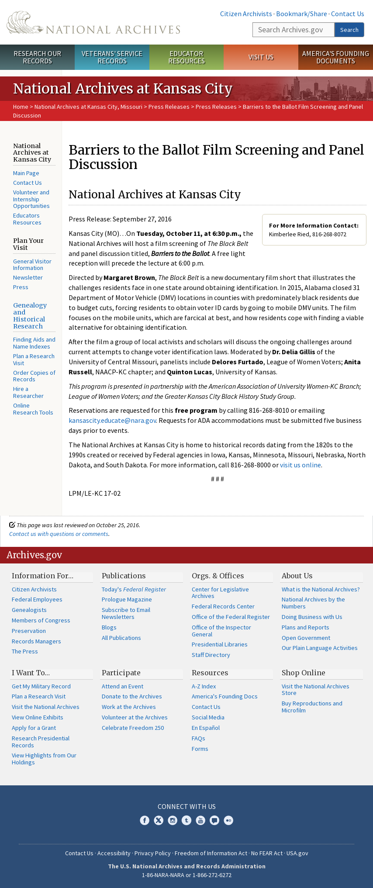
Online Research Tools (33, 408)
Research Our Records (37, 57)
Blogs (109, 627)
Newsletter (28, 277)
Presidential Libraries (220, 644)
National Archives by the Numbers (313, 602)
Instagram (172, 820)
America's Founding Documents (335, 57)
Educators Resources (27, 218)
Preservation (29, 631)
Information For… (42, 575)
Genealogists (29, 610)
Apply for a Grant (34, 728)
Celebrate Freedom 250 (133, 728)
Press (20, 287)
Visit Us (261, 56)
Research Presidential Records (40, 741)
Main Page (26, 173)
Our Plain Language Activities (320, 648)
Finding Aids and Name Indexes (34, 342)
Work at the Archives (129, 707)
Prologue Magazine (127, 599)
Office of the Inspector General (221, 630)
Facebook (144, 820)
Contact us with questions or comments (58, 534)
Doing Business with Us (312, 617)
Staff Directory (211, 655)
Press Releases (169, 107)
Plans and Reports (305, 627)
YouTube (200, 820)
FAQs (198, 738)
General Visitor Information (32, 264)
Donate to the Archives (132, 696)
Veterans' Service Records (112, 57)
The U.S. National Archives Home (93, 22)
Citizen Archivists (246, 13)
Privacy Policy (153, 853)
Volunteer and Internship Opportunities (31, 199)
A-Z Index (204, 686)
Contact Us (347, 13)
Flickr (228, 820)
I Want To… (31, 672)
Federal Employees (37, 599)
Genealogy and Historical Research (30, 315)
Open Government (306, 638)
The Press (25, 651)
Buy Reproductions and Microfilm (312, 706)
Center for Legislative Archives (220, 592)
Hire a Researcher (28, 392)
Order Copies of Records (34, 376)
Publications (124, 575)
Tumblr (186, 820)
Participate (121, 672)
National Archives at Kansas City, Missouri (88, 107)
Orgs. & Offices (218, 575)
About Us (297, 575)
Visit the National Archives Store (315, 689)
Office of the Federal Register (231, 617)
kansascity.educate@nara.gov (112, 420)
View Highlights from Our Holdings (44, 758)
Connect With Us (187, 806)
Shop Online (303, 672)
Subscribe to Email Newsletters (126, 613)
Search (349, 30)
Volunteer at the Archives (135, 717)
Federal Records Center (223, 606)
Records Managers (36, 641)
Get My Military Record (41, 686)
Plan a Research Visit (34, 359)
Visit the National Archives (45, 707)
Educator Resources (186, 57)
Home (20, 107)
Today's (134, 589)
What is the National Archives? (321, 589)
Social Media (208, 717)
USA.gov (297, 853)
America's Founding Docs (225, 696)
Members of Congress (41, 620)
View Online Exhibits (37, 717)
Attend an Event (122, 686)
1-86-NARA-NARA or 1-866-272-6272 (186, 875)
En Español (206, 728)
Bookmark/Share (301, 13)
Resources (210, 672)
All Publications (121, 638)
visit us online (300, 464)
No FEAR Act (267, 853)
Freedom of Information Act (211, 853)
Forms (200, 749)
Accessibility (114, 853)
